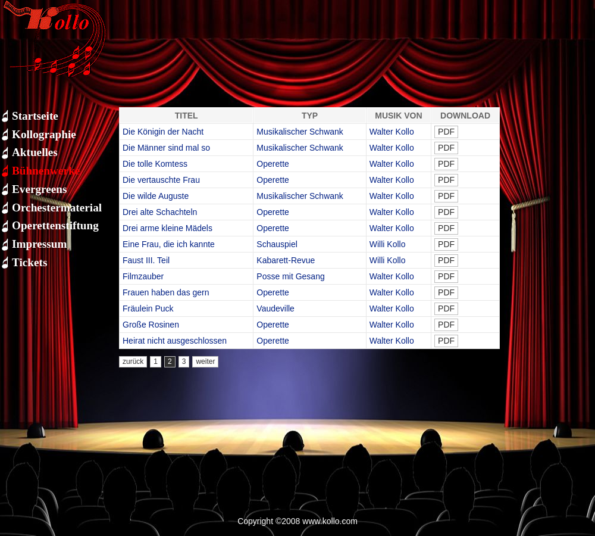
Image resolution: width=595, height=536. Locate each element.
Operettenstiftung (55, 225)
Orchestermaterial (57, 207)
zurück (133, 361)
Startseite (35, 116)
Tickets (29, 262)
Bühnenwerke (46, 170)
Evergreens (39, 189)
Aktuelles (35, 152)
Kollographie (44, 134)
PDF (446, 131)
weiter (205, 361)
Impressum (39, 244)
